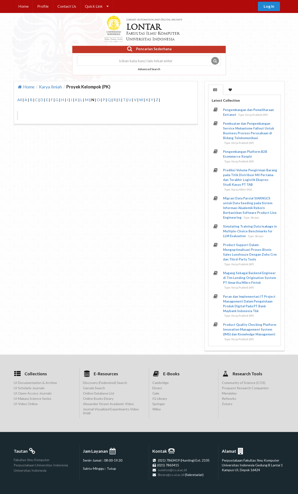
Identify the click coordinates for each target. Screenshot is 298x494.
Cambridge (160, 383)
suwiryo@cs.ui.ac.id (172, 470)
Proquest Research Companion (245, 388)
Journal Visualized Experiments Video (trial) (111, 411)
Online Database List (98, 393)
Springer (158, 404)
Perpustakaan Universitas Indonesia (41, 465)
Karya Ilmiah (50, 87)
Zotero (227, 404)
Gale (155, 393)
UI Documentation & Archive (35, 383)
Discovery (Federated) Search (105, 383)
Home (23, 6)
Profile (43, 6)
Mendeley (229, 393)
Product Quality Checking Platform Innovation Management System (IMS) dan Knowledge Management (249, 329)
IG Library (159, 398)
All (19, 99)
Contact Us (66, 6)
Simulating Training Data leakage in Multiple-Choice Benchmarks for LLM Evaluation (250, 231)
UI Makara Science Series (32, 398)
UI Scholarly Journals (29, 388)
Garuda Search (94, 388)
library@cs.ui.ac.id (171, 475)
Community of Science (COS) (243, 383)
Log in (269, 6)
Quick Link (97, 6)
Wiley (156, 409)
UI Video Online (26, 404)
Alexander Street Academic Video (108, 404)
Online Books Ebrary (98, 398)
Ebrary (157, 388)
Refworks (229, 398)
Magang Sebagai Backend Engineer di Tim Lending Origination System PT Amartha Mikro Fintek (249, 277)
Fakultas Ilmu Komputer (32, 460)
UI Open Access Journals (33, 393)
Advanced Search (149, 69)
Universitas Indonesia (30, 470)
